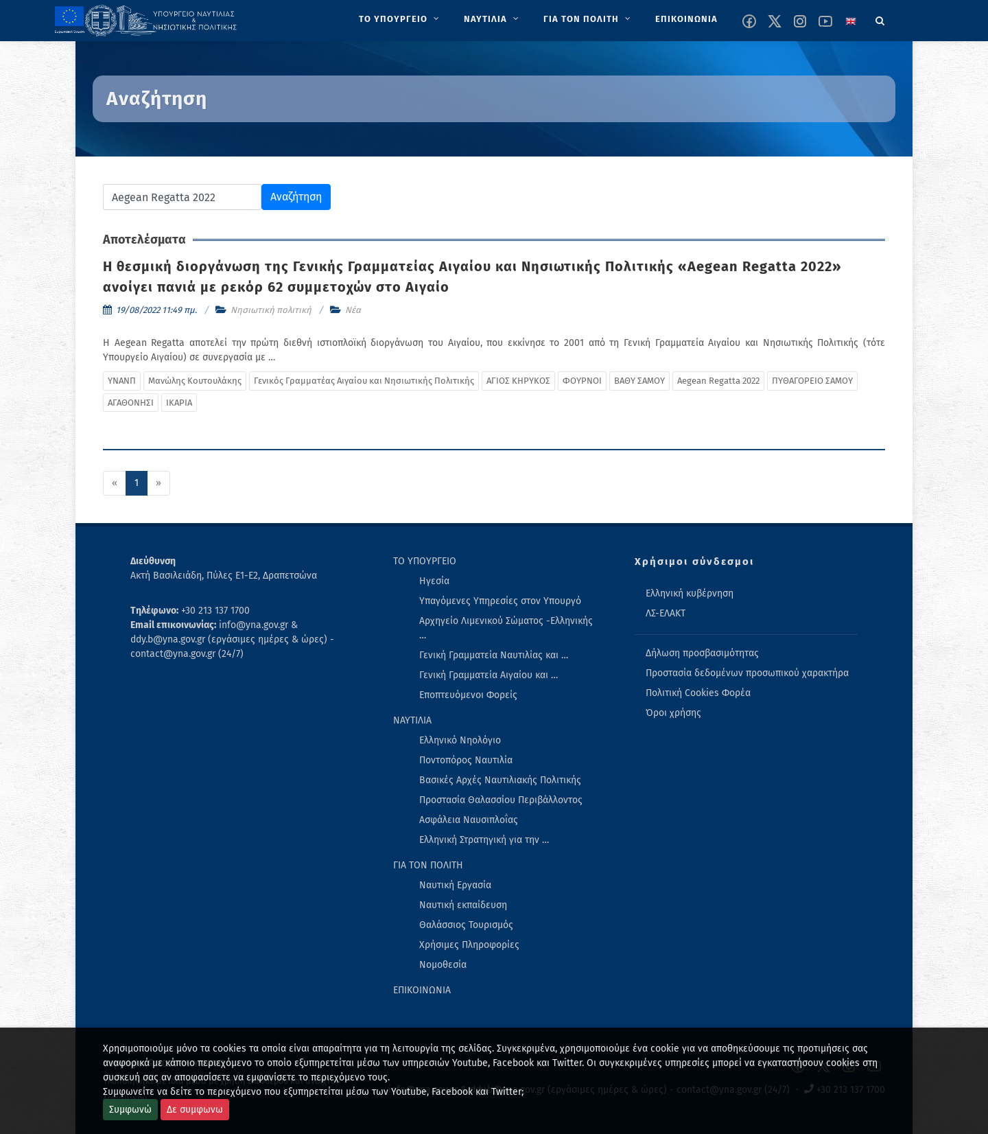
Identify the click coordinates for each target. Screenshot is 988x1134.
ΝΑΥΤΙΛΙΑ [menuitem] (412, 720)
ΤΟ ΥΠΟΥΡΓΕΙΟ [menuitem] (424, 561)
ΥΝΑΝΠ (122, 380)
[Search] (880, 18)
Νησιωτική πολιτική (271, 310)
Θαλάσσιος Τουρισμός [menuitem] (466, 925)
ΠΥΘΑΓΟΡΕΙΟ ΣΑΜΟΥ (812, 380)
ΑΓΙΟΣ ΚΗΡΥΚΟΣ (518, 380)
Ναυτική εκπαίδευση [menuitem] (463, 905)
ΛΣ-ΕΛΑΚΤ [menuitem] (665, 613)
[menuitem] (400, 19)
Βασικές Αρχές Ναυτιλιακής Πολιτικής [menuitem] (500, 780)
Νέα (353, 310)
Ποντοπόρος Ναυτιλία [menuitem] (466, 760)
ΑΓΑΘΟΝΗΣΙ (131, 402)
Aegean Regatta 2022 (718, 380)
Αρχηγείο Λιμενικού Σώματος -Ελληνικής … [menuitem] (506, 628)
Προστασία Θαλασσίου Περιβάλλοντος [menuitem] (501, 800)
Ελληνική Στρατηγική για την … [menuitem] (484, 840)
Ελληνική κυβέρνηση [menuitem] (689, 593)
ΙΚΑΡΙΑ (179, 402)
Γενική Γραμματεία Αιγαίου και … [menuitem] (488, 675)
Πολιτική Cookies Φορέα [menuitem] (698, 693)
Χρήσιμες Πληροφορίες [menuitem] (469, 945)
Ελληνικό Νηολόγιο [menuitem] (460, 740)
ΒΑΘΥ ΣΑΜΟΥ (639, 380)
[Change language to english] (851, 21)
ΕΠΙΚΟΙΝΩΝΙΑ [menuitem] (422, 990)
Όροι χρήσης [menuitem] (673, 713)
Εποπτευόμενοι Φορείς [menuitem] (468, 695)
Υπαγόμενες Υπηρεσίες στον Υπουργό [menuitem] (500, 601)
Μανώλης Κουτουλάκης (195, 380)
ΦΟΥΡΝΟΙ (582, 380)
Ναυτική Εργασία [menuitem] (455, 885)
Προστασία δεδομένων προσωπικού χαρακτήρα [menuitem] (747, 673)
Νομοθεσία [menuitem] (443, 965)
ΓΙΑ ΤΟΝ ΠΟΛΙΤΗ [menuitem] (428, 865)
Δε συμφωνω (195, 1109)
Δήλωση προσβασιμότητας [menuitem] (702, 653)
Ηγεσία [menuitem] (434, 581)
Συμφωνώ (130, 1109)
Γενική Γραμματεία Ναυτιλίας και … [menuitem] (493, 655)
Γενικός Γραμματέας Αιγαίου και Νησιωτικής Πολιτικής (364, 380)
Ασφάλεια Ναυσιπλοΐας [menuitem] (468, 820)
